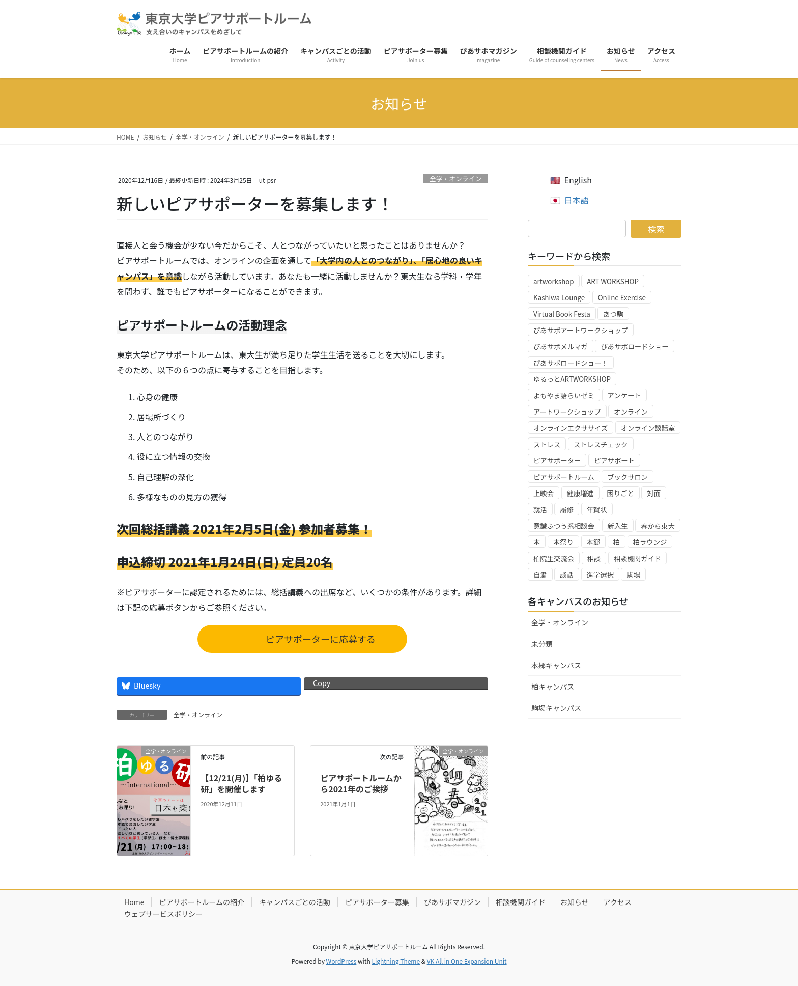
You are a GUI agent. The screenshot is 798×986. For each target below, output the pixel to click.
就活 (540, 509)
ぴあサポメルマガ (560, 346)
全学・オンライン (455, 178)
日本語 (576, 200)
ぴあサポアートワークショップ (580, 330)
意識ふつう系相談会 (563, 526)
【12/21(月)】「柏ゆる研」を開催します (241, 783)
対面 (654, 493)
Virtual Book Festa (561, 314)
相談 (594, 558)
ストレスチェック (601, 444)
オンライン (631, 412)
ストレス (546, 444)
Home (134, 902)
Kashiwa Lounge (559, 298)
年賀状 (597, 509)
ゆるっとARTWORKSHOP (572, 379)
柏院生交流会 (553, 558)
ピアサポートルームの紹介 (201, 902)
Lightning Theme (396, 960)
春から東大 (658, 526)
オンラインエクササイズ (570, 428)
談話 (567, 575)
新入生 (618, 526)
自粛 (540, 575)
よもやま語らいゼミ (563, 395)
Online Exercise (622, 298)
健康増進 (580, 493)
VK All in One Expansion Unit (467, 960)
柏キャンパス (552, 686)
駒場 (633, 575)
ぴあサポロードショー (634, 346)
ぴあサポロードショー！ (570, 363)
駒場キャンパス (556, 708)
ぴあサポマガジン (452, 902)
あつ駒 (613, 314)
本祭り (563, 542)
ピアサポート (614, 460)
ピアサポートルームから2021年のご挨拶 (361, 783)
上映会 (543, 493)
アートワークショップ (567, 412)
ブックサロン (627, 477)
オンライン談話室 (648, 428)
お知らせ (574, 902)
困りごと (620, 493)
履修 (567, 509)
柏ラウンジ (650, 542)
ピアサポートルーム (563, 477)
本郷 (594, 542)
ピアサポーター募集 (377, 902)
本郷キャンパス (556, 665)
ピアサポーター (557, 460)
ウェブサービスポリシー (163, 914)
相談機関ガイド (637, 558)
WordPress (341, 960)
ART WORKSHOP (613, 281)
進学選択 (600, 575)
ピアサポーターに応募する (318, 638)
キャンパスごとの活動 (294, 902)
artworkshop (553, 281)
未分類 (542, 644)
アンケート (624, 395)
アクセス (618, 902)
